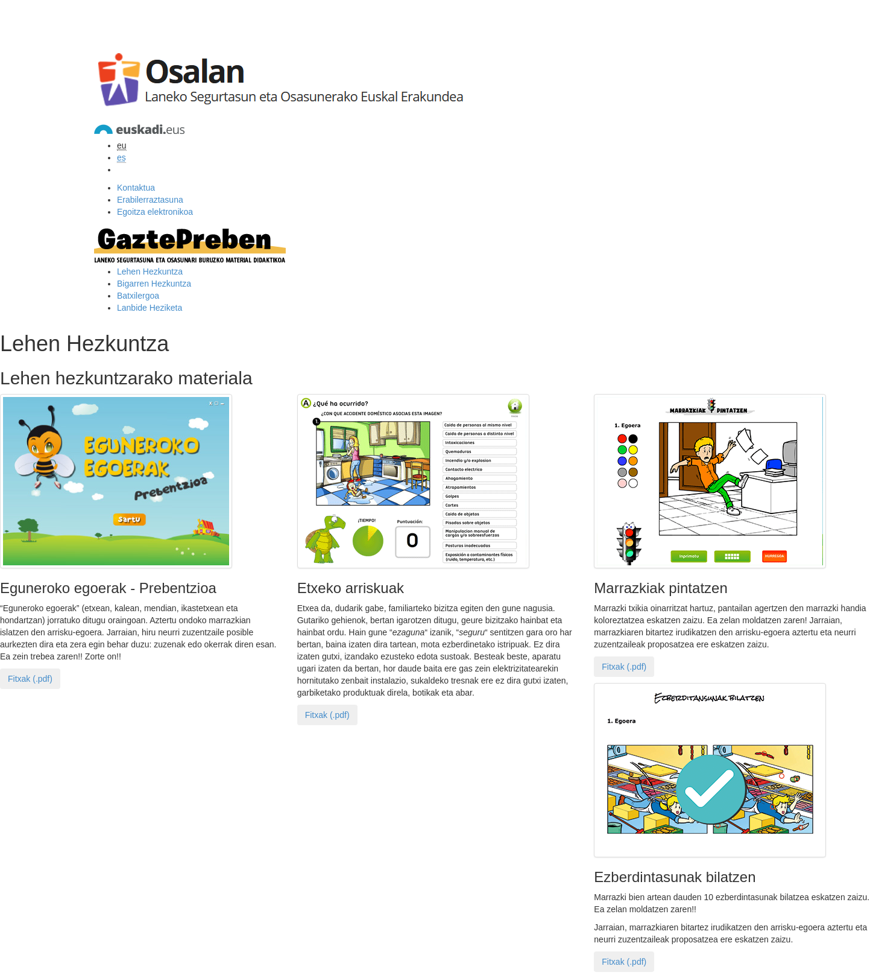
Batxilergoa (138, 295)
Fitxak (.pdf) (30, 679)
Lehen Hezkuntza (150, 271)
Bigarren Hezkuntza (154, 283)
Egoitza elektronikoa (155, 212)
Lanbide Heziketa (149, 308)
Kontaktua (136, 187)
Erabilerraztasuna (150, 200)
